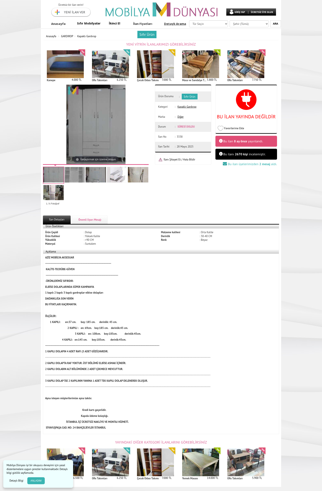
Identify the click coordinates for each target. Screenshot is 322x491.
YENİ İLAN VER (74, 12)
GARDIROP (67, 36)
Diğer (180, 117)
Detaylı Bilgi (16, 480)
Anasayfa (58, 24)
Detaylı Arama (175, 24)
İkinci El (114, 23)
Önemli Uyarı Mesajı (89, 219)
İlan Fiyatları (142, 24)
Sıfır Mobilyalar (89, 23)
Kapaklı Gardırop (86, 36)
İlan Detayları (56, 219)
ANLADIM (36, 480)
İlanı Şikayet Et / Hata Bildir (179, 159)
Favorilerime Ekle (234, 128)
